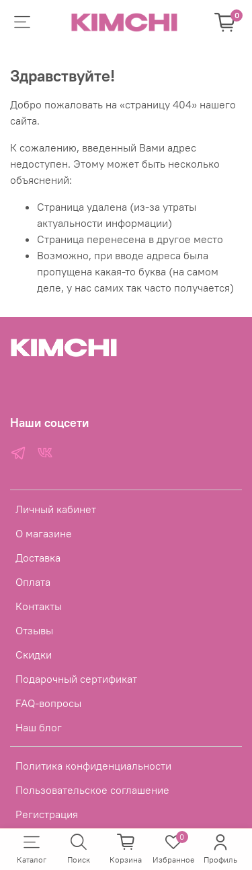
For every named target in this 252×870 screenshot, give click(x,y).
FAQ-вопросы (48, 703)
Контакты (38, 606)
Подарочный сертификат (76, 678)
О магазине (43, 533)
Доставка (37, 557)
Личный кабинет (55, 509)
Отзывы (34, 630)
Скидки (33, 654)
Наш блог (38, 727)
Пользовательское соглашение (92, 790)
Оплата (32, 582)
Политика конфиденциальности (93, 765)
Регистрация (46, 814)
